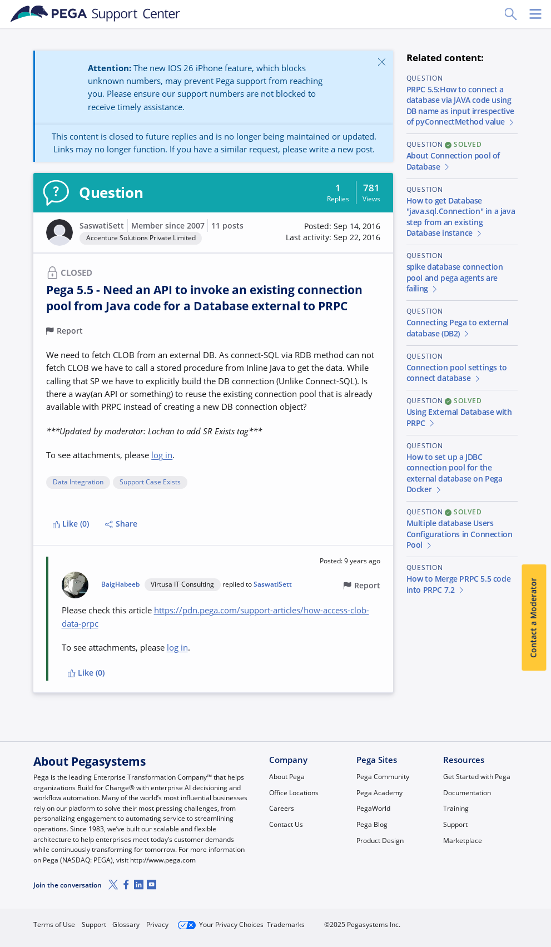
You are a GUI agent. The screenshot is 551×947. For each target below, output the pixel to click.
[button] (333, 232)
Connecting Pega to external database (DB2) (457, 328)
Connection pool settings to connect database (456, 373)
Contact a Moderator (534, 618)
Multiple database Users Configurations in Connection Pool (459, 534)
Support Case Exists (150, 482)
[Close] (381, 61)
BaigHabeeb (120, 584)
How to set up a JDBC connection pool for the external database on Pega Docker (454, 473)
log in (161, 454)
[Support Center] (95, 14)
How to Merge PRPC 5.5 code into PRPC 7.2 (458, 584)
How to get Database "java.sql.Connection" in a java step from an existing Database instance (460, 217)
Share (121, 524)
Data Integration (78, 482)
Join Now (434, 920)
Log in (492, 920)
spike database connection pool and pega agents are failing (454, 278)
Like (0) (71, 524)
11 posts (227, 226)
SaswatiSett (102, 226)
